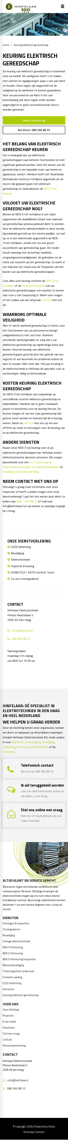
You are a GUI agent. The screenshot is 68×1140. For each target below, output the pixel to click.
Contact (7, 1039)
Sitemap (28, 1132)
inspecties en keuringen (26, 742)
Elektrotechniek (20, 559)
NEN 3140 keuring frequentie (19, 959)
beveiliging (48, 742)
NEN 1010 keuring (13, 947)
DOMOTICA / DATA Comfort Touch (32, 572)
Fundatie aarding (12, 977)
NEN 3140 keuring (13, 953)
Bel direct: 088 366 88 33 (34, 130)
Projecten (8, 1015)
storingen (9, 751)
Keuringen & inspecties (16, 923)
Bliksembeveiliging (13, 965)
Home (6, 45)
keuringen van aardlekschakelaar (38, 467)
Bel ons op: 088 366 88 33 (37, 771)
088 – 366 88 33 (26, 501)
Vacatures (9, 1027)
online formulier (30, 820)
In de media (9, 1021)
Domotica (8, 989)
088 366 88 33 (21, 639)
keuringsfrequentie (33, 285)
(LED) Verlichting (21, 547)
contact (46, 300)
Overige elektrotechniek (16, 941)
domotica (22, 747)
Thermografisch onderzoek (18, 971)
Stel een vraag (11, 1033)
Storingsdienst (11, 929)
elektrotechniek (39, 747)
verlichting (9, 747)
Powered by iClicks (44, 1126)
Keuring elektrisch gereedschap (21, 995)
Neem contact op (34, 120)
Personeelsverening (14, 1045)
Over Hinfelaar (11, 1010)
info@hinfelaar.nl (22, 630)
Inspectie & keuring (22, 566)
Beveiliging (17, 553)
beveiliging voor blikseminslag (21, 471)
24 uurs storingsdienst (25, 579)
